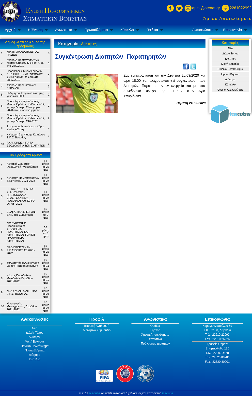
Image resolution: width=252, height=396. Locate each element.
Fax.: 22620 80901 (217, 361)
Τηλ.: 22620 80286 (217, 357)
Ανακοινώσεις (202, 30)
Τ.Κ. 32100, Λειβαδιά (217, 330)
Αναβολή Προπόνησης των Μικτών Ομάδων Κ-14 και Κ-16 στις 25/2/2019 (25, 62)
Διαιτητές (230, 58)
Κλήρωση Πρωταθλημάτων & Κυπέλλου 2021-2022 (23, 179)
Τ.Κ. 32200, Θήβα (217, 353)
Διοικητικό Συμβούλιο (96, 330)
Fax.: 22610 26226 (217, 339)
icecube (94, 393)
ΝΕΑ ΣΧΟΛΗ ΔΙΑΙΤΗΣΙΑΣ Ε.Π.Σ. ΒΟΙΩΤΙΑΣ (22, 292)
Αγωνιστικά (63, 30)
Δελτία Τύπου (230, 53)
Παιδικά (152, 30)
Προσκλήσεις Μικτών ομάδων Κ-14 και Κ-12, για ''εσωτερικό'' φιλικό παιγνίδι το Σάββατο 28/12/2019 (25, 75)
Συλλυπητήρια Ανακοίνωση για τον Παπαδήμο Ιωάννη (23, 264)
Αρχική (10, 30)
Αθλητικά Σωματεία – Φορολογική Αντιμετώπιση (22, 165)
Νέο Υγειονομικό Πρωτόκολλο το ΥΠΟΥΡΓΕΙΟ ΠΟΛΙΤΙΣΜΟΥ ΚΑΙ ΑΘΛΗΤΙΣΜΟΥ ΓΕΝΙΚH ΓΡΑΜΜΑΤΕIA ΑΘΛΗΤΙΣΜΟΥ (21, 231)
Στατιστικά (155, 339)
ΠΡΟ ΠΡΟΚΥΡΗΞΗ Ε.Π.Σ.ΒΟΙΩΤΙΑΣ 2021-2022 (21, 250)
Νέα (230, 48)
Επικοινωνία (232, 30)
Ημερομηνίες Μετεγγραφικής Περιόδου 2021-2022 (22, 306)
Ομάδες (155, 326)
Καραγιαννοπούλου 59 (217, 326)
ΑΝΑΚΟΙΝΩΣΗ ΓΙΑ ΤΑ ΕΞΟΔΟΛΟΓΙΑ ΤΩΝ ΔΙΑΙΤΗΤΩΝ (26, 144)
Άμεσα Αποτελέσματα (227, 18)
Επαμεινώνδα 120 (217, 348)
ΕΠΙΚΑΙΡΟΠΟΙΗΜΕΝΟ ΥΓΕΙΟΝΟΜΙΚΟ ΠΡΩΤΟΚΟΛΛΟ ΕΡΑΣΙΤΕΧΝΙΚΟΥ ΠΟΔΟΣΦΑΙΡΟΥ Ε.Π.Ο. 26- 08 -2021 (21, 196)
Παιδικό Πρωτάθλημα (230, 68)
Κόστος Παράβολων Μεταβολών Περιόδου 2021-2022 (19, 278)
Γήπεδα (155, 330)
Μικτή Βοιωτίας (230, 63)
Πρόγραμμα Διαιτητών (155, 343)
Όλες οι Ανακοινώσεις (230, 89)
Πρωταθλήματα (96, 30)
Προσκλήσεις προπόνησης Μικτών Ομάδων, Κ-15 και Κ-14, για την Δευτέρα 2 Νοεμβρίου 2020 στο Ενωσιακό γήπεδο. (26, 106)
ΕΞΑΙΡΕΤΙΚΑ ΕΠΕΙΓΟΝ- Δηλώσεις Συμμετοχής (21, 213)
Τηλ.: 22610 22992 (217, 334)
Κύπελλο (127, 30)
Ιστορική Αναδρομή (96, 326)
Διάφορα (230, 79)
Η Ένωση (35, 30)
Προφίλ (96, 319)
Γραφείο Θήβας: (217, 344)
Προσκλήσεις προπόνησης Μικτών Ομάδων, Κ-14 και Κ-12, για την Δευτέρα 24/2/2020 (26, 118)
